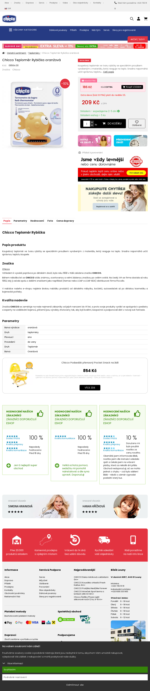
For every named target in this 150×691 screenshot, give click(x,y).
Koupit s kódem (131, 87)
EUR (8, 9)
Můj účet (43, 579)
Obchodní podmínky (14, 592)
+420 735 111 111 (117, 584)
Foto (53, 219)
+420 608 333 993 (119, 590)
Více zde (90, 386)
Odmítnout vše (75, 684)
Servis (41, 2)
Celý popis (108, 71)
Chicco (16, 69)
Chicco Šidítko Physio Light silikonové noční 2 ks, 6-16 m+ (88, 597)
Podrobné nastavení (15, 677)
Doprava (30, 2)
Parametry (21, 219)
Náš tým (96, 30)
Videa (65, 2)
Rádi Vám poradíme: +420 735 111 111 (130, 6)
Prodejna (53, 2)
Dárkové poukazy (58, 30)
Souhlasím (10, 669)
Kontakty (97, 2)
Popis (7, 219)
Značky (17, 2)
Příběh (73, 30)
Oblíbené (43, 582)
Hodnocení (39, 219)
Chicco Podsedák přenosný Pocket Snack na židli (89, 361)
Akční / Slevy (138, 39)
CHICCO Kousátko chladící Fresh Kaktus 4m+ (89, 582)
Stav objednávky (80, 2)
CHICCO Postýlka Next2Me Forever (90, 587)
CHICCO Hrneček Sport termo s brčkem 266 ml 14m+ (89, 591)
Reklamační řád (12, 595)
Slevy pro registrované (124, 30)
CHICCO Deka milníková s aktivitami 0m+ (91, 577)
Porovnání (44, 585)
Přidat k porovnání (90, 152)
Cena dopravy (68, 219)
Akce (7, 2)
